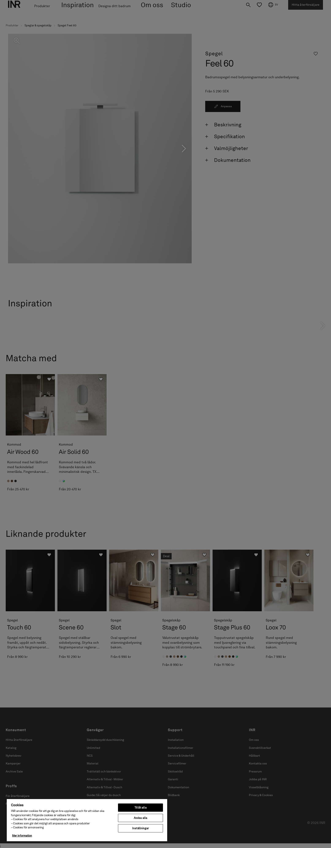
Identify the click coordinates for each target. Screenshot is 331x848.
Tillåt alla (140, 807)
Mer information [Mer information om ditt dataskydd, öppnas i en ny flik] (22, 835)
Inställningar (140, 828)
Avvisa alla (140, 818)
